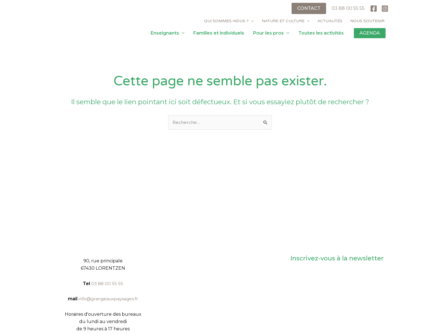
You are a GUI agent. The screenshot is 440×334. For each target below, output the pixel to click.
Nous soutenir (367, 21)
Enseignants (168, 33)
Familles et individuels (218, 33)
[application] (251, 21)
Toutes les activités (321, 33)
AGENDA (369, 33)
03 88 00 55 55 (348, 8)
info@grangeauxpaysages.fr (108, 298)
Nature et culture (286, 21)
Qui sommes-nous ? (229, 21)
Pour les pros (271, 33)
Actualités (329, 21)
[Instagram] (384, 8)
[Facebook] (373, 8)
